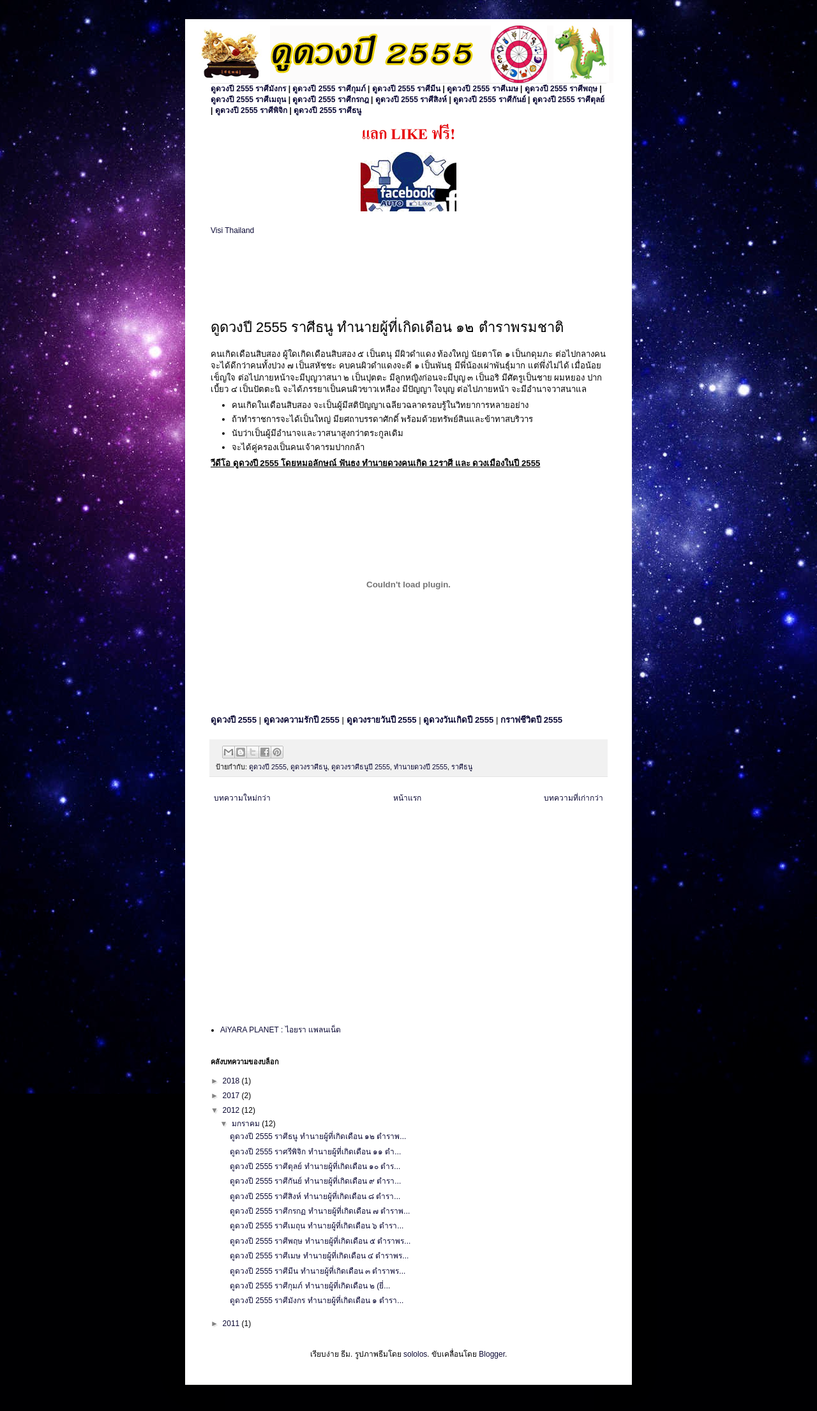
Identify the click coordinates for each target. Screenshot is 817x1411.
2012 (232, 1110)
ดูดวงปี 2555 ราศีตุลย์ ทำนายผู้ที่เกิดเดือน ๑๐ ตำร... (315, 1166)
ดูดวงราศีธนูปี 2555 (360, 767)
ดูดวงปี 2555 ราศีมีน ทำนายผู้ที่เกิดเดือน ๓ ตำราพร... (317, 1271)
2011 (232, 1323)
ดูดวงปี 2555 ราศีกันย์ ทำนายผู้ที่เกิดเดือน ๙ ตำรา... (315, 1181)
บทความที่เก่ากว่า (573, 798)
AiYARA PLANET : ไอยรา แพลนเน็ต (280, 1029)
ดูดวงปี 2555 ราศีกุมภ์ (328, 88)
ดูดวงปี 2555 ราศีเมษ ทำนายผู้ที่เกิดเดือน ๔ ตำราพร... (319, 1255)
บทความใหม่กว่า (242, 798)
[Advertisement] (360, 274)
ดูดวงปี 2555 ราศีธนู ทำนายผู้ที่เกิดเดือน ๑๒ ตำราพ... (318, 1136)
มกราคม (247, 1123)
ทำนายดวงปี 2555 (420, 767)
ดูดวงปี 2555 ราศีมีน (406, 88)
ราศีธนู (461, 767)
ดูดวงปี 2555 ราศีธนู (327, 110)
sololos (415, 1354)
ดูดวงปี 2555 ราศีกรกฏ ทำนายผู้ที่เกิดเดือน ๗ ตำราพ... (320, 1211)
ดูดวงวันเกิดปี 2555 (458, 720)
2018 (232, 1080)
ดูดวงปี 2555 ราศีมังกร (248, 88)
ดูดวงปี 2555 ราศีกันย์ (489, 99)
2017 (232, 1095)
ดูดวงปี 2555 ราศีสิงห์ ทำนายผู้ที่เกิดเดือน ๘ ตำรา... (315, 1196)
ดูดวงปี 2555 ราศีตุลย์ (568, 99)
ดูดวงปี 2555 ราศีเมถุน (248, 99)
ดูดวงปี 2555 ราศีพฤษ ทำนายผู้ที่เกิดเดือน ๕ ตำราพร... (320, 1241)
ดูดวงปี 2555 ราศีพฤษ (561, 88)
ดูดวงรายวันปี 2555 (382, 720)
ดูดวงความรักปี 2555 (302, 720)
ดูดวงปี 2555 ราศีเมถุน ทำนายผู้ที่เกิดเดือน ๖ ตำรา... (316, 1225)
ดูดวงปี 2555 (268, 767)
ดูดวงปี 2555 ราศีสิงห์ (411, 99)
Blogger (492, 1354)
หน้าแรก (407, 798)
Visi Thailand (232, 230)
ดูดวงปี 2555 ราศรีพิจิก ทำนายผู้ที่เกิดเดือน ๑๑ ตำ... (315, 1151)
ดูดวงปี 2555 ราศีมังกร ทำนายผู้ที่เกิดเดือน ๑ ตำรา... (316, 1300)
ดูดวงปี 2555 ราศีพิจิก (251, 110)
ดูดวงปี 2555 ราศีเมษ (482, 88)
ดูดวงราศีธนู (308, 767)
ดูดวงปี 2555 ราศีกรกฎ (330, 99)
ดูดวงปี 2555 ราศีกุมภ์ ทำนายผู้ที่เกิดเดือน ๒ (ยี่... (310, 1285)
